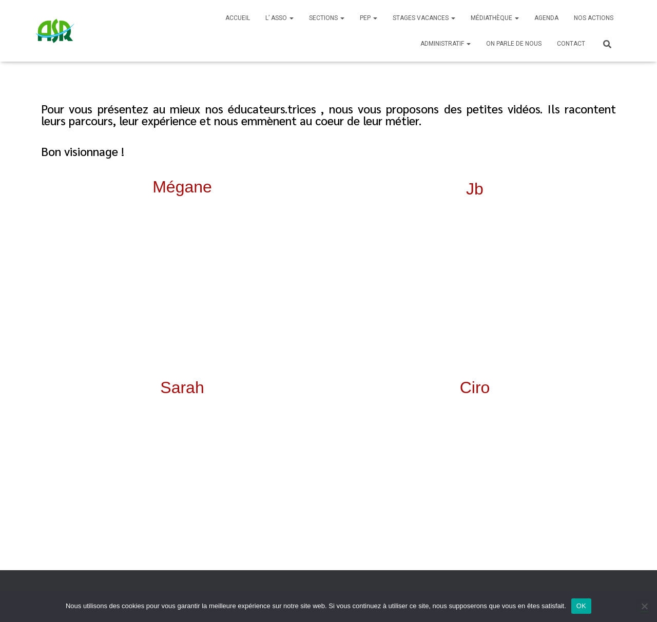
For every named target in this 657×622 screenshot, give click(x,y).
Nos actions (593, 18)
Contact (571, 43)
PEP (368, 18)
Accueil (237, 18)
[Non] (644, 606)
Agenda (546, 18)
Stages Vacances (424, 18)
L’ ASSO (279, 18)
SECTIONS (326, 18)
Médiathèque (495, 18)
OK (581, 606)
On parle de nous (514, 43)
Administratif (445, 43)
